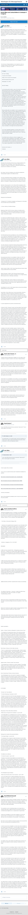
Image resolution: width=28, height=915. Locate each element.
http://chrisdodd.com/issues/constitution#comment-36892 (11, 480)
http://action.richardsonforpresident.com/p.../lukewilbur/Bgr (11, 476)
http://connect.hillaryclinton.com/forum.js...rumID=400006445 (12, 488)
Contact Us (12, 911)
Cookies (16, 911)
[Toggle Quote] (2, 71)
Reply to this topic (14, 21)
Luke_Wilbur (4, 16)
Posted (8, 27)
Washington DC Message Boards (11, 1)
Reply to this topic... (6, 897)
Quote (5, 154)
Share (6, 903)
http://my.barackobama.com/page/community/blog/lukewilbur (12, 484)
